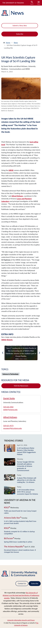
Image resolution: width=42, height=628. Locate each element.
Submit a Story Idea (20, 25)
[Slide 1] (17, 359)
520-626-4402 (8, 407)
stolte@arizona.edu (10, 410)
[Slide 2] (21, 359)
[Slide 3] (25, 359)
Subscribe (19, 34)
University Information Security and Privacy (21, 620)
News (16, 43)
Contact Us (22, 583)
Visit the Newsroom (21, 386)
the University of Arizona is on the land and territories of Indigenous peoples (21, 595)
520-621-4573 (8, 426)
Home (8, 43)
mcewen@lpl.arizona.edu (12, 428)
